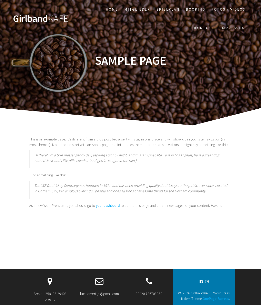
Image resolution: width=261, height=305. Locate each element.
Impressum (232, 28)
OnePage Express (216, 298)
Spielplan (168, 9)
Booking (195, 9)
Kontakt (204, 28)
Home (112, 9)
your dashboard (108, 205)
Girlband (40, 18)
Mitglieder (137, 9)
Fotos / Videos (228, 9)
